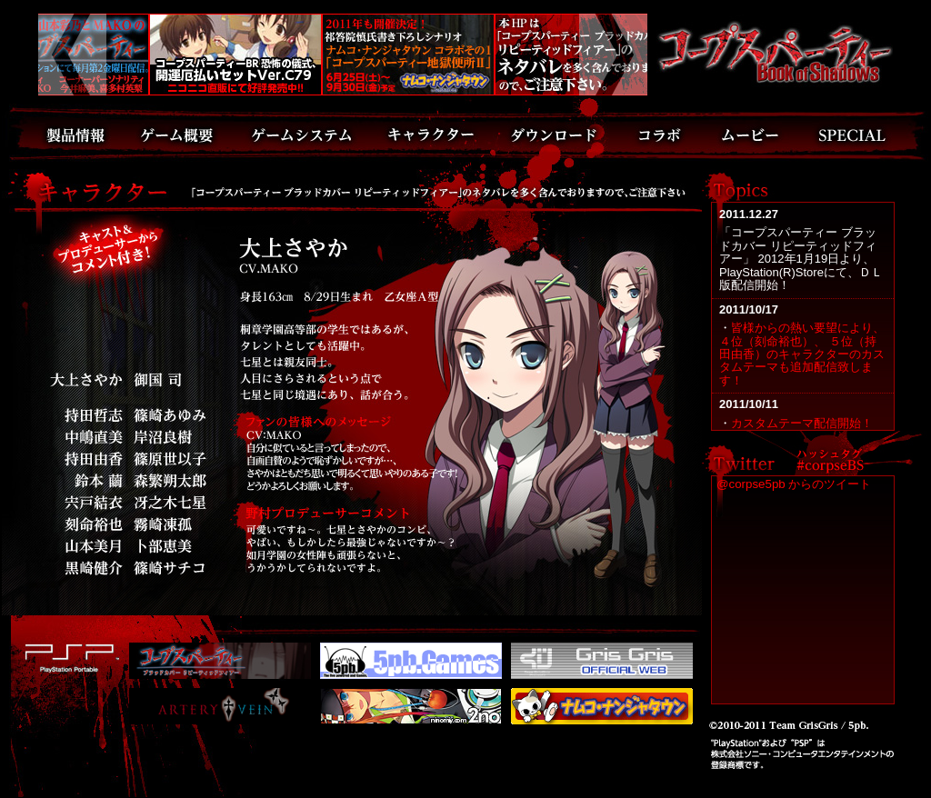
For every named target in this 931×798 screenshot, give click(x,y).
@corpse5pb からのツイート (793, 484)
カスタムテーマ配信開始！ (802, 423)
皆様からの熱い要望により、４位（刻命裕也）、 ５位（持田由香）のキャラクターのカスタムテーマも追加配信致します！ (802, 354)
